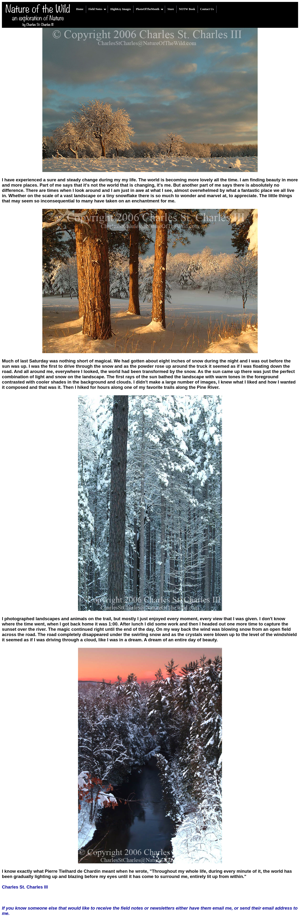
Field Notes (97, 9)
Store (170, 9)
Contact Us (207, 9)
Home (79, 9)
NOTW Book (187, 9)
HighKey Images (120, 9)
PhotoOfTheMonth (149, 9)
